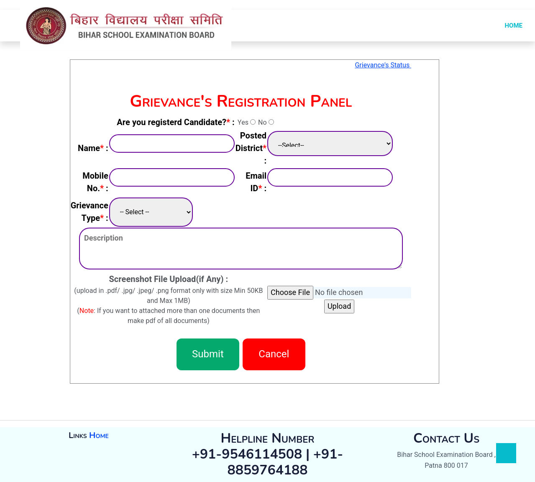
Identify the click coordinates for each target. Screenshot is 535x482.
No (262, 123)
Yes (243, 123)
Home (99, 435)
